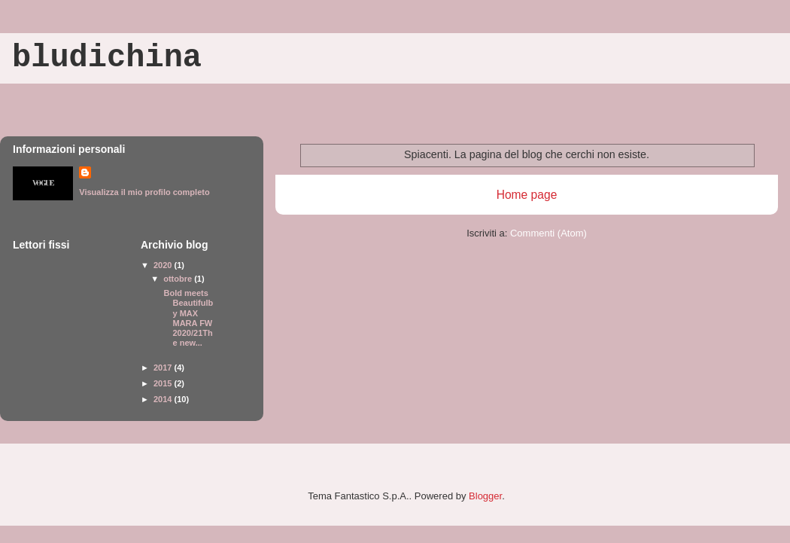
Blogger (485, 496)
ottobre (178, 278)
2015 (164, 383)
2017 (164, 367)
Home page (527, 194)
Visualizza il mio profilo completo (144, 192)
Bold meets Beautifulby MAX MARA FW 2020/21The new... (187, 317)
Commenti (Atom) (548, 233)
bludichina (107, 58)
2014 (164, 399)
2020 (164, 265)
